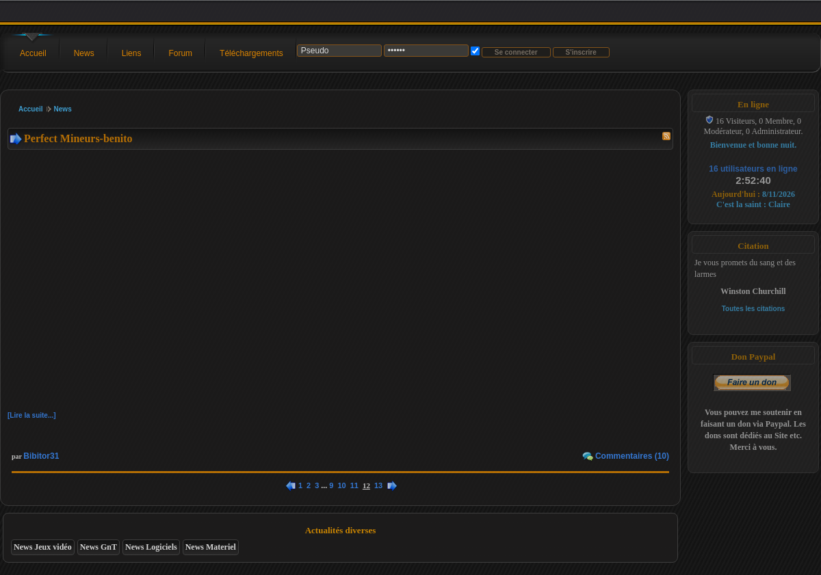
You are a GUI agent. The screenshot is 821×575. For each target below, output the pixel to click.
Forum (180, 53)
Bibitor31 (41, 456)
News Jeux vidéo (43, 547)
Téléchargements (251, 53)
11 (354, 485)
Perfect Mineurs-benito (78, 138)
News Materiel (210, 547)
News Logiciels (151, 547)
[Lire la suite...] (32, 415)
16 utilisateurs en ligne (753, 169)
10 (341, 485)
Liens (132, 53)
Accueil (33, 53)
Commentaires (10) (632, 456)
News (84, 53)
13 (378, 485)
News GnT (98, 547)
